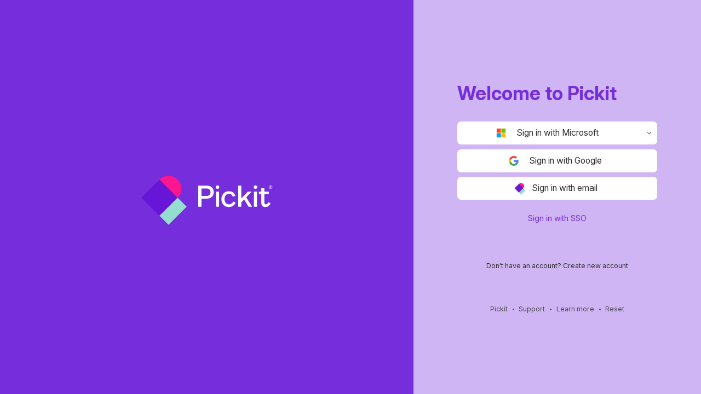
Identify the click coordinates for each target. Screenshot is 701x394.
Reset (614, 309)
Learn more (575, 309)
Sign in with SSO (557, 218)
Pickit (499, 309)
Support (532, 309)
